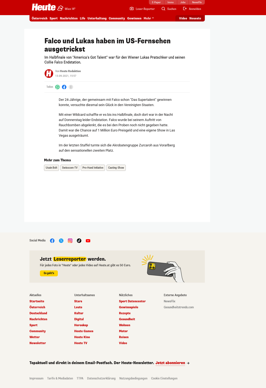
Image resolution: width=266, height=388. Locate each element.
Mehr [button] (147, 18)
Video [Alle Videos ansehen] (183, 18)
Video (123, 343)
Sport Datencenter (132, 301)
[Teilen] (71, 87)
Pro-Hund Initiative (92, 168)
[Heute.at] (44, 7)
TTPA (80, 378)
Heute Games (83, 331)
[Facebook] (64, 87)
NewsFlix (169, 301)
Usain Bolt (51, 168)
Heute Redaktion (70, 71)
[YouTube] (88, 240)
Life (82, 18)
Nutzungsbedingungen (133, 378)
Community (117, 18)
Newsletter (37, 343)
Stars (78, 301)
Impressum (36, 378)
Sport (54, 18)
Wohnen (124, 325)
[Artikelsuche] (168, 9)
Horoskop (81, 325)
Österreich (39, 18)
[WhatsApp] (57, 87)
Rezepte (125, 313)
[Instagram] (70, 240)
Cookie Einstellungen (164, 378)
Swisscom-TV (70, 168)
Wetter (34, 337)
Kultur (78, 313)
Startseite (36, 301)
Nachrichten (69, 18)
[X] (61, 240)
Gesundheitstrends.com (179, 307)
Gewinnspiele (128, 307)
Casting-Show (116, 168)
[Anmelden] (192, 9)
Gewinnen (134, 18)
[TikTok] (79, 240)
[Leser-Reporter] (142, 9)
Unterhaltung (97, 18)
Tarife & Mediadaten (60, 378)
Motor (123, 331)
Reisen (124, 337)
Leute (78, 307)
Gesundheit (127, 319)
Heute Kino (82, 337)
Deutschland (38, 313)
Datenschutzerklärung (101, 378)
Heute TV (80, 343)
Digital (79, 319)
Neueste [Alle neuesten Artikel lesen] (195, 18)
